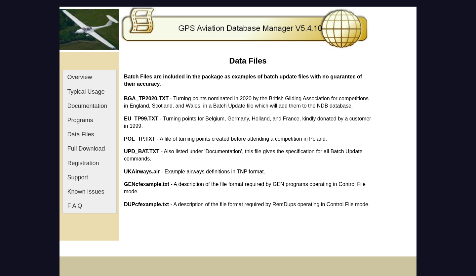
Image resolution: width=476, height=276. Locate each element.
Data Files (80, 134)
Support (77, 177)
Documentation (87, 106)
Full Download (86, 148)
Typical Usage (86, 91)
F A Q (74, 206)
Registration (83, 163)
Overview (79, 77)
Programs (80, 120)
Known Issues (85, 191)
